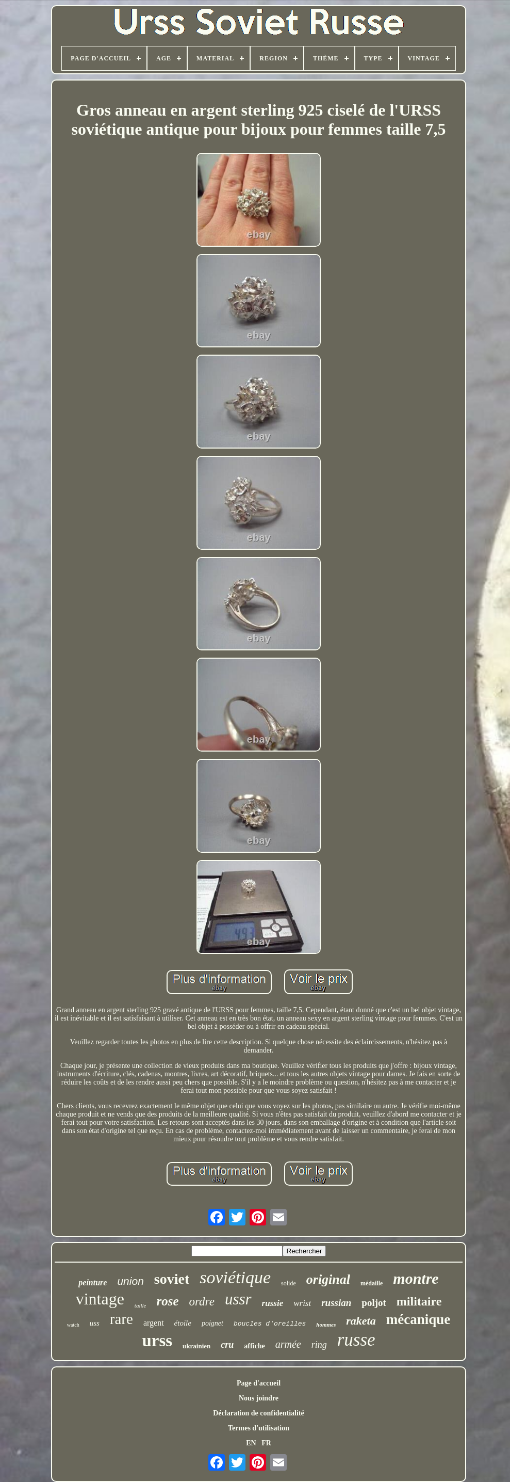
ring (319, 1345)
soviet (171, 1279)
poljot (373, 1302)
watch (73, 1325)
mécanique (418, 1319)
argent (153, 1322)
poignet (212, 1323)
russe (356, 1340)
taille (140, 1305)
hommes (326, 1324)
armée (288, 1344)
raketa (360, 1320)
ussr (238, 1299)
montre (415, 1278)
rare (121, 1319)
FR (266, 1443)
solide (288, 1283)
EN (251, 1443)
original (328, 1279)
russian (336, 1302)
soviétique (235, 1277)
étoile (182, 1323)
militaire (419, 1301)
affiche (254, 1346)
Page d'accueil (259, 1383)
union (130, 1281)
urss (157, 1340)
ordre (202, 1301)
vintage (100, 1298)
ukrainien (196, 1346)
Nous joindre (258, 1398)
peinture (92, 1282)
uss (95, 1323)
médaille (371, 1283)
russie (273, 1303)
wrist (302, 1303)
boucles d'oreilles (270, 1324)
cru (227, 1345)
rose (167, 1301)
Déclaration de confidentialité (258, 1413)
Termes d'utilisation (258, 1428)
